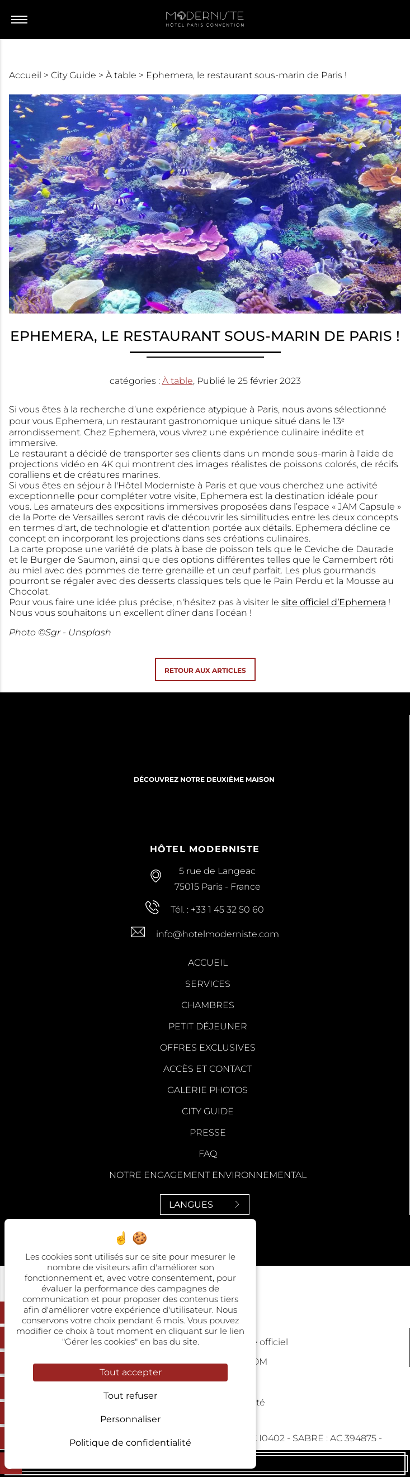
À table (122, 75)
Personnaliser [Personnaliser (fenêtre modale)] (130, 1419)
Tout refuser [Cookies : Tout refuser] (130, 1395)
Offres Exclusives (208, 1047)
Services (207, 984)
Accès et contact (207, 1068)
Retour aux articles (205, 670)
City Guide (74, 75)
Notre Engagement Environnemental (208, 1175)
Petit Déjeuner (207, 1026)
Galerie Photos (207, 1090)
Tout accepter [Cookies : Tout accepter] (131, 1372)
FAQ (208, 1153)
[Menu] (22, 19)
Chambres (207, 1005)
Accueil (26, 75)
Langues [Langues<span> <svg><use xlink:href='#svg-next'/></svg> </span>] (205, 1204)
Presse (208, 1132)
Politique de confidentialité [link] (130, 1442)
